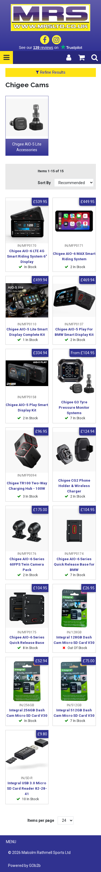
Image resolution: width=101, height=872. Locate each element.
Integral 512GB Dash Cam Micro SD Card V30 (74, 713)
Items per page (40, 820)
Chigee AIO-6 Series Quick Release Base (26, 640)
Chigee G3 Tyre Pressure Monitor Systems (74, 407)
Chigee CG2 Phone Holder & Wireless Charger (74, 485)
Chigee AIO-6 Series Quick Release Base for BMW (74, 564)
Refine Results (50, 72)
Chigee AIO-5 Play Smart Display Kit (27, 407)
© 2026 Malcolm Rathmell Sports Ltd (39, 852)
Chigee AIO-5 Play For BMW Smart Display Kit (74, 332)
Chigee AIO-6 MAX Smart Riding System (74, 256)
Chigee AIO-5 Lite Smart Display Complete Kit (26, 332)
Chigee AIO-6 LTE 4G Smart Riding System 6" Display (27, 256)
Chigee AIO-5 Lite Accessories (26, 147)
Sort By (44, 183)
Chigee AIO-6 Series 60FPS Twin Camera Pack (26, 564)
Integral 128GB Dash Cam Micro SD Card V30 (74, 640)
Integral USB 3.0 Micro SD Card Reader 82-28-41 (27, 788)
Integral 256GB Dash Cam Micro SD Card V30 (26, 713)
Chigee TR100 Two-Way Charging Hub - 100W (27, 486)
